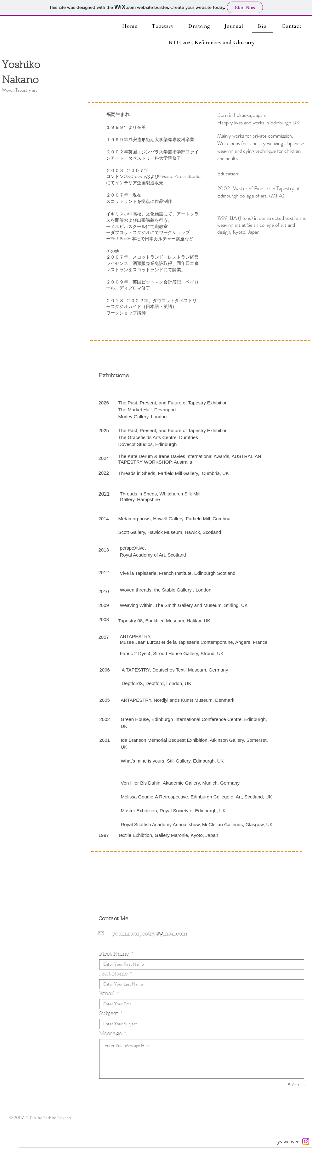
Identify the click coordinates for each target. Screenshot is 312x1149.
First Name (114, 954)
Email (107, 993)
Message (110, 1033)
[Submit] (282, 1084)
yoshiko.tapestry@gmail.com (149, 933)
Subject (108, 1013)
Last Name (113, 973)
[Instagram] (305, 1141)
